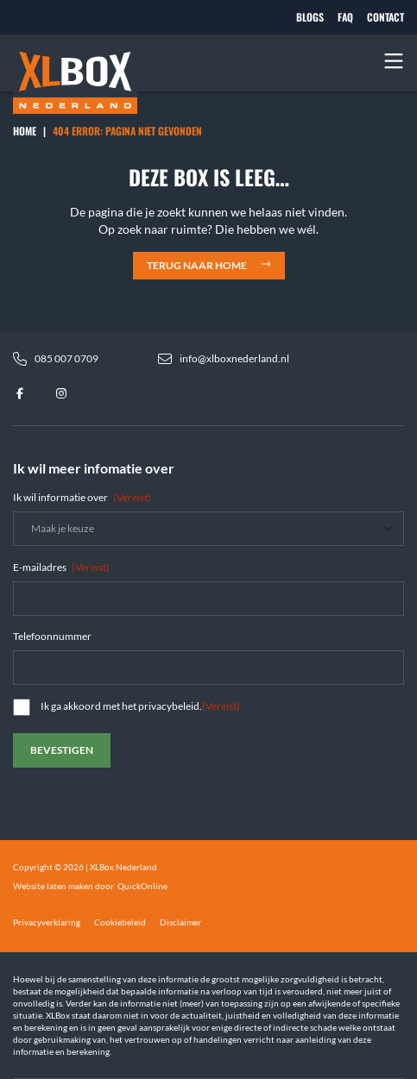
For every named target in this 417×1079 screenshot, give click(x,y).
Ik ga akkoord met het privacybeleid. (140, 706)
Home (24, 130)
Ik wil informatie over (82, 497)
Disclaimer (180, 922)
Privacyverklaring (46, 922)
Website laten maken (53, 886)
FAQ (345, 17)
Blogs (310, 17)
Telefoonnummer (52, 636)
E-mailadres (61, 567)
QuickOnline (142, 886)
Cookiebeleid (120, 922)
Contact (385, 17)
